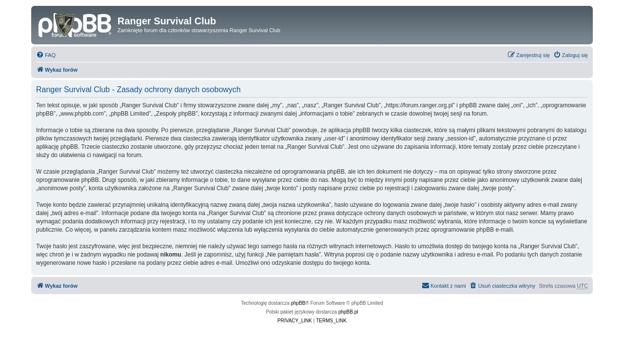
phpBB (298, 303)
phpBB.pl (348, 312)
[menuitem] (46, 55)
